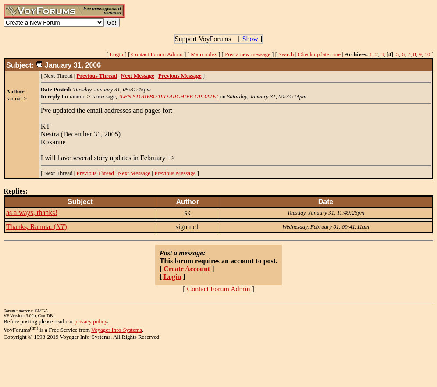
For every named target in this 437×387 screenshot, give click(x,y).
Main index (204, 54)
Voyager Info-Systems (116, 329)
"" (168, 96)
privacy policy (91, 321)
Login (116, 54)
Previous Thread (95, 173)
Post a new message (247, 54)
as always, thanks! (31, 212)
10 (427, 54)
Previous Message (174, 173)
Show (250, 39)
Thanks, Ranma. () (36, 226)
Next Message (134, 173)
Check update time (319, 54)
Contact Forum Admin (157, 54)
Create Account (186, 268)
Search (286, 54)
